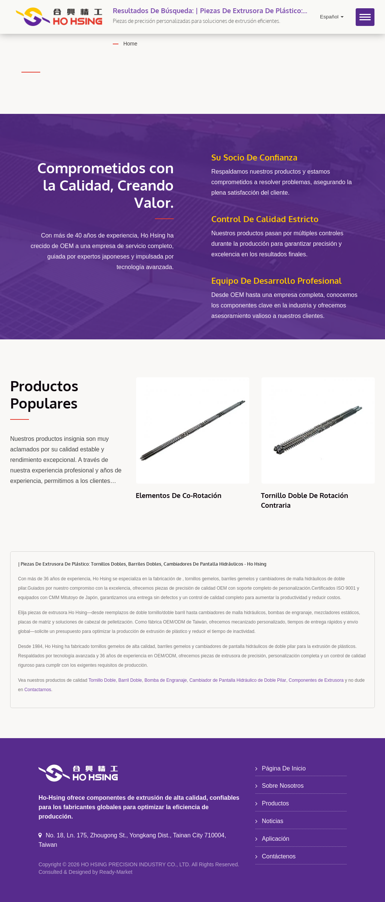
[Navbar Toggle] (365, 17)
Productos (275, 803)
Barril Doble (130, 680)
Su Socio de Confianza (254, 157)
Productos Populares (44, 394)
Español (332, 17)
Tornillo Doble (102, 680)
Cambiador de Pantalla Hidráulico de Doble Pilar (237, 680)
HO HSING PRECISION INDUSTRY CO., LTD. (135, 864)
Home (130, 44)
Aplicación (276, 838)
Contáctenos (279, 856)
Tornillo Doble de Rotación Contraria (304, 500)
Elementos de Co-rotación (178, 495)
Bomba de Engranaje (165, 680)
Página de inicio (284, 768)
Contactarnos (37, 689)
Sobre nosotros (283, 785)
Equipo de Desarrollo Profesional (276, 280)
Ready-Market (115, 872)
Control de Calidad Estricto (264, 218)
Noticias (272, 821)
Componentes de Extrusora (316, 680)
